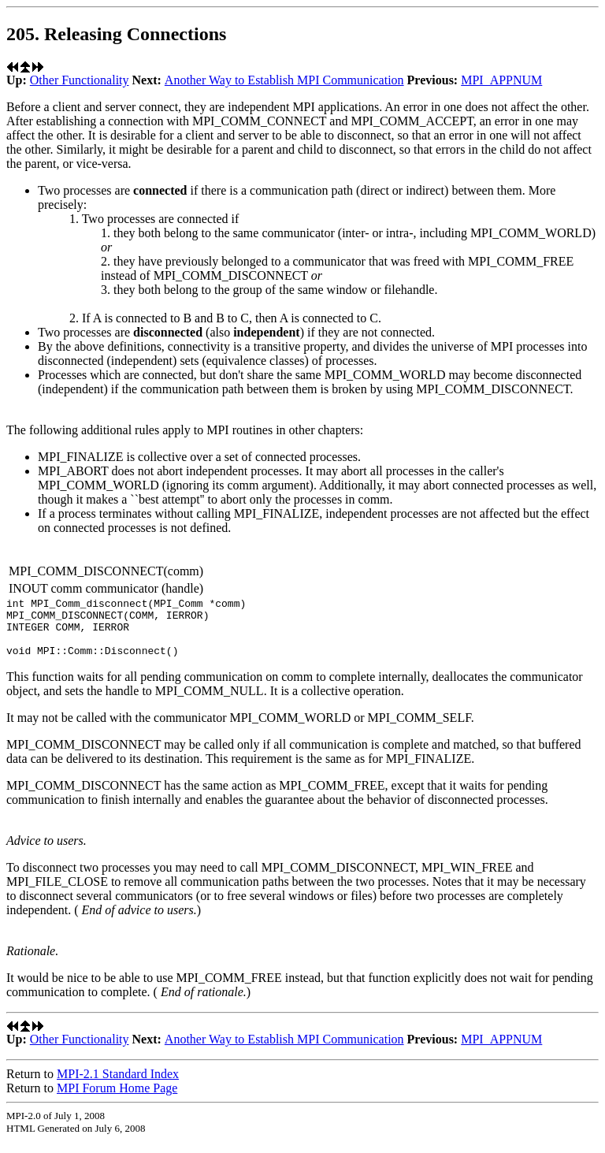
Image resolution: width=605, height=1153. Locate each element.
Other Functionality (79, 80)
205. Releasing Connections (116, 34)
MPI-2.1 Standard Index (118, 1085)
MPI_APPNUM (501, 80)
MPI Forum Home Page (117, 1100)
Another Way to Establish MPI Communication (284, 80)
